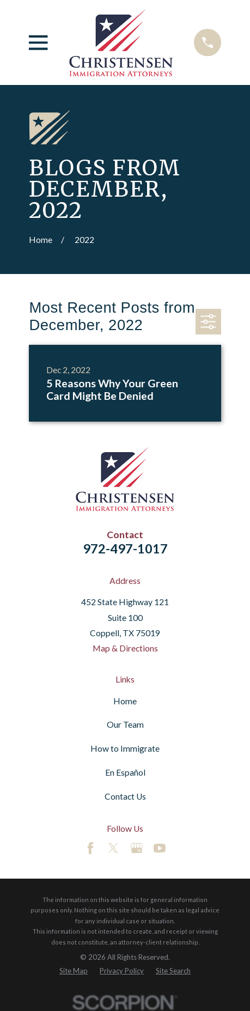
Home (125, 701)
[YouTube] (160, 848)
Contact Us (125, 796)
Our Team (125, 724)
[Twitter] (113, 848)
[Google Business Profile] (137, 848)
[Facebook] (90, 848)
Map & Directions (125, 648)
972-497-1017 (125, 548)
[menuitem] (73, 971)
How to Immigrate (125, 748)
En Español (125, 772)
